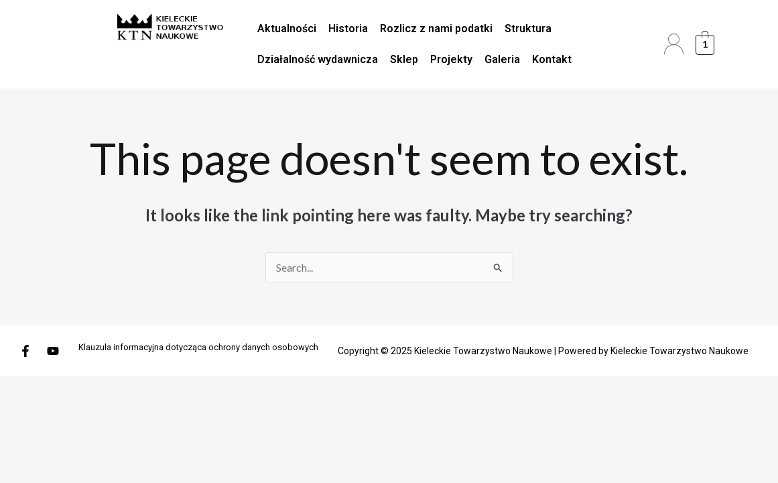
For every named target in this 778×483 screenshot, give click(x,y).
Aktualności (286, 28)
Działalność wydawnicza (317, 59)
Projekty (451, 59)
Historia (348, 28)
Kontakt (552, 59)
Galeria (502, 59)
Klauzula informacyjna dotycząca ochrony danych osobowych (198, 347)
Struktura (528, 28)
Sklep (404, 59)
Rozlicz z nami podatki (436, 28)
